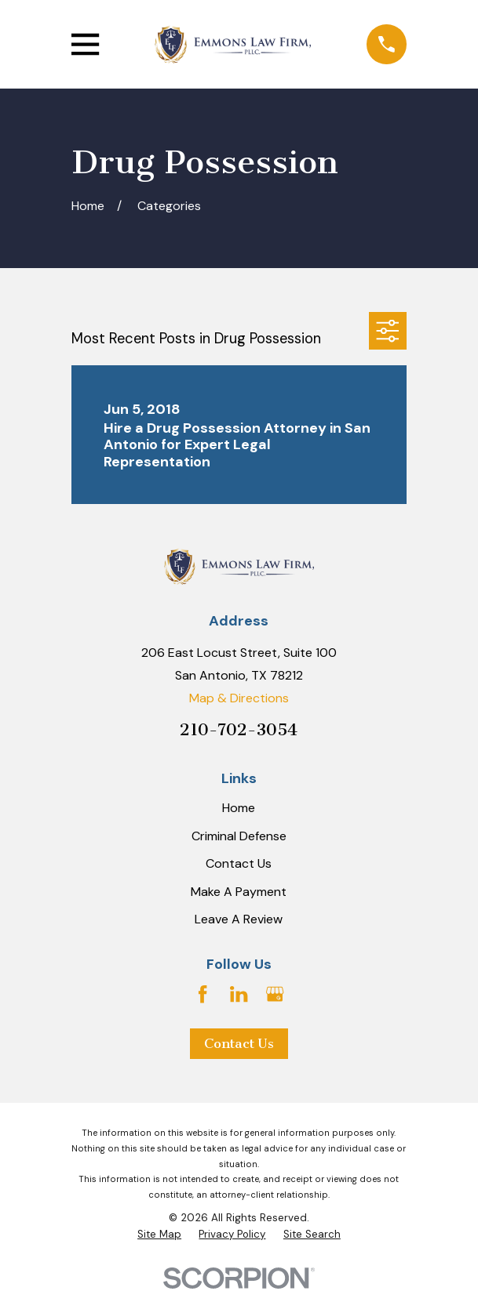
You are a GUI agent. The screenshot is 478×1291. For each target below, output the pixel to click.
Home (238, 808)
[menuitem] (159, 1235)
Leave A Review (239, 919)
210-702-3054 (238, 729)
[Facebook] (202, 994)
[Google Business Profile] (274, 994)
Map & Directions (239, 698)
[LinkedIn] (238, 994)
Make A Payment (238, 891)
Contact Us (239, 863)
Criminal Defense (239, 836)
